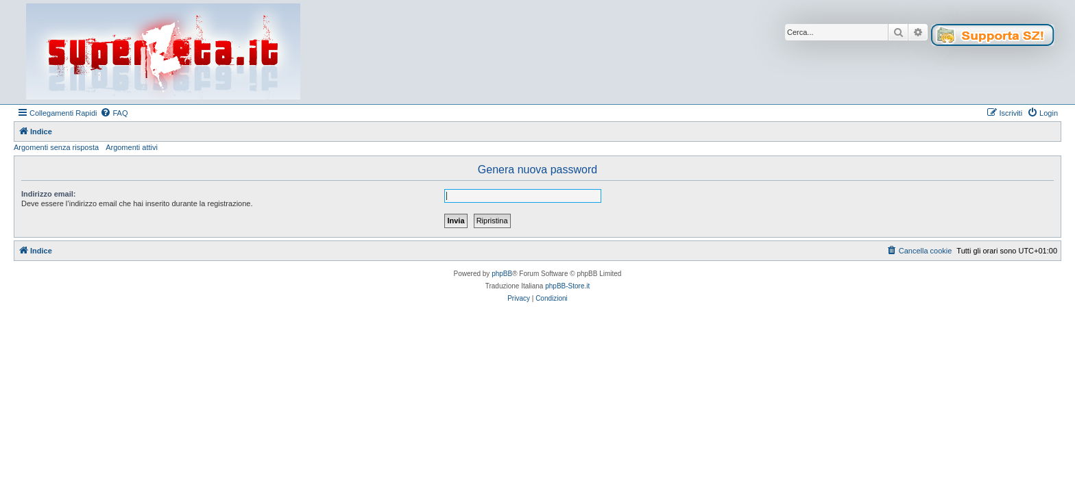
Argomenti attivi (132, 147)
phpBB (502, 273)
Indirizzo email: (48, 194)
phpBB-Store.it (567, 286)
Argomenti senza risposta (56, 147)
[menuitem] (114, 113)
